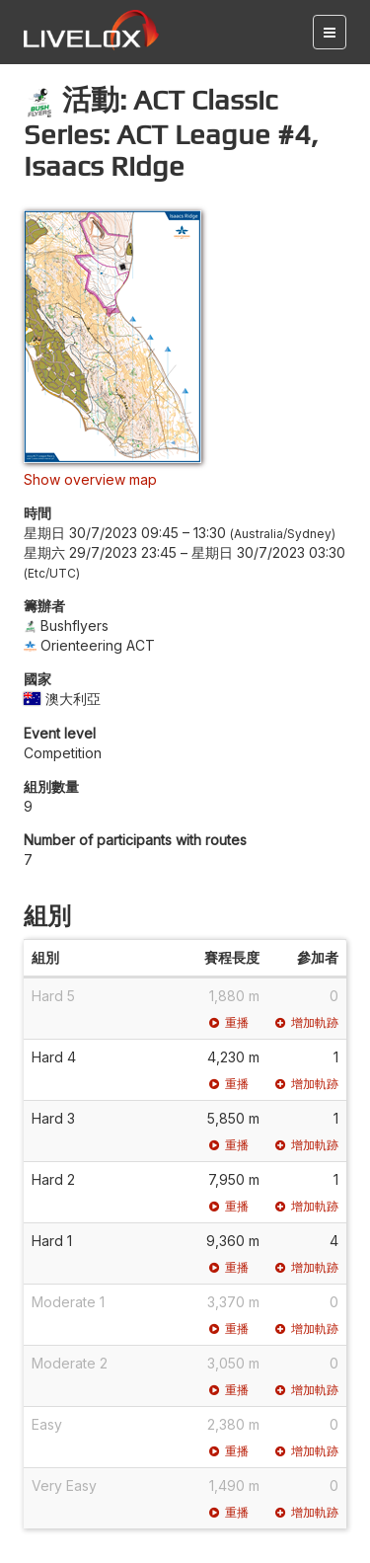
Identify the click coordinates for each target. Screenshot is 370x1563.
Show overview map (90, 479)
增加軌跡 (306, 1022)
